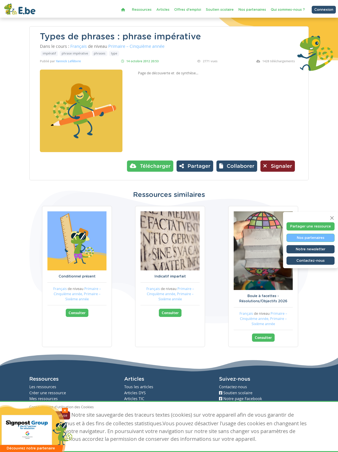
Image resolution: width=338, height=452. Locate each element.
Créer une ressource (47, 392)
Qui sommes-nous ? (288, 9)
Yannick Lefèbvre (68, 61)
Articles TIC (134, 398)
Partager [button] (194, 166)
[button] (236, 166)
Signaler (277, 166)
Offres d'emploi (187, 9)
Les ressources (42, 386)
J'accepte (39, 415)
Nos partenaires (252, 9)
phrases (99, 53)
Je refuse (60, 415)
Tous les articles (138, 386)
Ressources (142, 9)
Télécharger (150, 166)
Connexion (323, 9)
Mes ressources (43, 398)
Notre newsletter (310, 249)
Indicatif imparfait (170, 276)
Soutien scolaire (220, 9)
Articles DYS (135, 392)
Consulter (77, 312)
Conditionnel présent (77, 276)
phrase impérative (75, 53)
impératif (49, 53)
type (114, 53)
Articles (162, 9)
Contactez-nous (310, 260)
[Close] (332, 218)
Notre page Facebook (240, 398)
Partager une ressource (310, 226)
